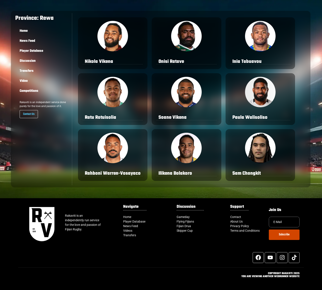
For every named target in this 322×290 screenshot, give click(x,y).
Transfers (27, 71)
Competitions (29, 91)
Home (24, 31)
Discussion (28, 61)
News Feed (27, 41)
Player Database (31, 51)
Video (24, 81)
